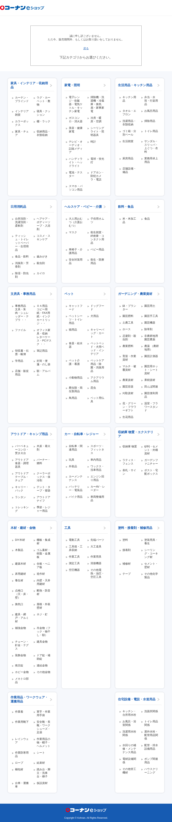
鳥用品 (73, 397)
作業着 (19, 711)
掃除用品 (149, 120)
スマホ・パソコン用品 (75, 187)
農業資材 (127, 379)
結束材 (41, 762)
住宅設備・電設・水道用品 (136, 699)
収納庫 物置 (129, 446)
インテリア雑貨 (22, 113)
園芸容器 (127, 386)
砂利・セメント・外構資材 (151, 450)
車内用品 (95, 459)
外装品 (73, 466)
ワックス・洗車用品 (97, 468)
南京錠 (19, 665)
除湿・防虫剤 (22, 275)
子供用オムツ (97, 220)
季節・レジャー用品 (43, 509)
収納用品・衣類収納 (43, 133)
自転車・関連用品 (75, 447)
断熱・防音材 (43, 592)
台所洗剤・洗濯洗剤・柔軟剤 (22, 222)
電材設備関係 (129, 760)
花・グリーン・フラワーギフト (129, 407)
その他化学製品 (151, 575)
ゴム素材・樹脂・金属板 (43, 553)
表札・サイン (129, 472)
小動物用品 (75, 377)
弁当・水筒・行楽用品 (151, 101)
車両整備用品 (97, 498)
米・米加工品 (129, 220)
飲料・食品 (126, 206)
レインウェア (22, 740)
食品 (147, 218)
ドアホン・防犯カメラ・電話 (97, 176)
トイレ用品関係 (151, 723)
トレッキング (22, 509)
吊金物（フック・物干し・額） (43, 631)
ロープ (19, 762)
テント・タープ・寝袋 (43, 488)
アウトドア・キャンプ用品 (29, 434)
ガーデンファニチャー (151, 461)
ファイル (20, 330)
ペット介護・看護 (74, 362)
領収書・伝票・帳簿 (22, 352)
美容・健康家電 (75, 129)
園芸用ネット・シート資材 (151, 370)
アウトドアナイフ (43, 499)
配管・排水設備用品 (151, 747)
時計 (93, 141)
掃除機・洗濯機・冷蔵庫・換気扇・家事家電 (97, 104)
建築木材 (20, 563)
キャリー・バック (22, 488)
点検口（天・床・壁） (22, 594)
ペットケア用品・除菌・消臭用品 (97, 365)
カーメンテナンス (75, 478)
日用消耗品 (18, 206)
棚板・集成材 (43, 541)
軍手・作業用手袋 (43, 713)
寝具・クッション (43, 113)
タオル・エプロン (129, 112)
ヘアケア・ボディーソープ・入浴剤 (43, 224)
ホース (126, 329)
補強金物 (20, 628)
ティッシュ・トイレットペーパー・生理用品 (22, 242)
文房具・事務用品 (23, 293)
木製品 (19, 550)
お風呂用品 (151, 110)
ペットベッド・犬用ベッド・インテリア (97, 348)
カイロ (41, 273)
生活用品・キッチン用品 (135, 85)
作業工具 (74, 556)
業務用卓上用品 (151, 160)
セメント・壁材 (151, 565)
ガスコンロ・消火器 (75, 119)
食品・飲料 (22, 256)
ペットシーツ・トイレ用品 (75, 319)
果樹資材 (149, 379)
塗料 (125, 539)
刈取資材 (127, 393)
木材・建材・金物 (23, 527)
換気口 (19, 604)
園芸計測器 (151, 356)
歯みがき (42, 256)
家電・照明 (72, 85)
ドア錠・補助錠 (43, 657)
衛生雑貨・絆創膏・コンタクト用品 (97, 237)
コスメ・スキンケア (43, 237)
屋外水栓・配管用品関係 (151, 735)
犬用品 (94, 315)
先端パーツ (97, 539)
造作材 (41, 573)
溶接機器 (95, 563)
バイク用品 (75, 496)
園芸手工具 (151, 315)
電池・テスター (75, 174)
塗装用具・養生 (151, 541)
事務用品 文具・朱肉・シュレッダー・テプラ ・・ (22, 312)
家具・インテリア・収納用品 (29, 85)
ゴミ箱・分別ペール (129, 132)
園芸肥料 (127, 315)
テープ (126, 573)
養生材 (19, 580)
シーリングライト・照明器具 (97, 131)
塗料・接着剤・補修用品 (135, 527)
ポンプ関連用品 (151, 760)
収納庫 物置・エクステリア (135, 434)
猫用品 (73, 329)
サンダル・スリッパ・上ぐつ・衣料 (151, 146)
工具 (67, 527)
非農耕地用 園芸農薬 (152, 337)
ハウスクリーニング (151, 770)
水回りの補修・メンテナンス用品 (129, 749)
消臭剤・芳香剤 (22, 265)
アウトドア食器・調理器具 (22, 463)
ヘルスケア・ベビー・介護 (83, 206)
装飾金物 (20, 655)
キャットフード (75, 307)
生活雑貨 (127, 141)
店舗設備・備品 (129, 170)
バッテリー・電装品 (75, 488)
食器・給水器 (75, 345)
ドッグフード (97, 307)
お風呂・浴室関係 (129, 723)
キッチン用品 (129, 99)
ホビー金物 (22, 672)
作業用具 (95, 556)
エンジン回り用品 (97, 478)
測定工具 (74, 563)
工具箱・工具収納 (75, 548)
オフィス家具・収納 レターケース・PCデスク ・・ (44, 337)
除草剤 (148, 329)
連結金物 (42, 665)
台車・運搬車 (22, 784)
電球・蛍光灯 (97, 160)
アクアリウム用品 (97, 379)
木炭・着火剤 (43, 447)
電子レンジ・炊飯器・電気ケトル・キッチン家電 (75, 104)
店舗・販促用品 (22, 372)
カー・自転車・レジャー (81, 434)
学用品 (19, 360)
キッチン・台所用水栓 (129, 713)
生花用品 (127, 417)
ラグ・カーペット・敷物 (43, 101)
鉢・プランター (129, 307)
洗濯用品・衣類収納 (129, 122)
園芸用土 (149, 305)
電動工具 (74, 539)
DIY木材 (20, 539)
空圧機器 (74, 569)
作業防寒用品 (22, 754)
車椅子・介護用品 (75, 251)
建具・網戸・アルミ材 (22, 618)
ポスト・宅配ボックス (151, 472)
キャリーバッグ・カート (97, 333)
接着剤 (126, 550)
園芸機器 (149, 322)
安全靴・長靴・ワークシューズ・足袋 (43, 727)
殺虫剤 (41, 263)
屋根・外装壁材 (43, 606)
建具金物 (42, 641)
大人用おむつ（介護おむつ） (75, 222)
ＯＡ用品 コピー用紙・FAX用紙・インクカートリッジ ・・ (43, 314)
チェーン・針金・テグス (22, 645)
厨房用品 (127, 158)
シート (41, 752)
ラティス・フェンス (129, 461)
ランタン (20, 497)
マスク (73, 232)
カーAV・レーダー (97, 488)
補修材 (126, 563)
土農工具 (127, 322)
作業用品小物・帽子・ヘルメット (43, 742)
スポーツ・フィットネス (97, 449)
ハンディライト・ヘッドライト (75, 162)
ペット (69, 293)
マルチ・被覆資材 (129, 368)
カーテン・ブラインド (22, 99)
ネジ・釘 (42, 614)
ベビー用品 (97, 249)
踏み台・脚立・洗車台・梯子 (43, 773)
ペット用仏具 (97, 399)
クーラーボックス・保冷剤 (43, 477)
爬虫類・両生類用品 (75, 389)
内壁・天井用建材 (43, 582)
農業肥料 (127, 346)
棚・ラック (43, 121)
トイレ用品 (151, 131)
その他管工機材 (129, 770)
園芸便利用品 (151, 395)
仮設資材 (42, 783)
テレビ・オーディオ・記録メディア (75, 147)
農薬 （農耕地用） (151, 347)
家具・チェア (22, 133)
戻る (86, 48)
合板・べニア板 (43, 565)
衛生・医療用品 (97, 261)
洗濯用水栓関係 (129, 733)
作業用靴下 (22, 721)
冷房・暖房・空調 (95, 119)
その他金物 (43, 672)
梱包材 (19, 769)
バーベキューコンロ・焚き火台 (22, 449)
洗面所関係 (151, 711)
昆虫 (93, 387)
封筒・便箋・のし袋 (43, 362)
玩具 (71, 459)
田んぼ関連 (151, 386)
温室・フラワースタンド (151, 407)
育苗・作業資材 (129, 358)
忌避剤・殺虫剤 (129, 337)
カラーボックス (22, 123)
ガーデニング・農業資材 (135, 293)
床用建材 (20, 573)
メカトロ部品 (22, 680)
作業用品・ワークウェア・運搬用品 (29, 699)
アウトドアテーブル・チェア (22, 477)
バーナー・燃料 (43, 461)
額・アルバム (43, 372)
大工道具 (95, 546)
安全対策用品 (75, 261)
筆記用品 (42, 350)
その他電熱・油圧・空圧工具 (97, 573)
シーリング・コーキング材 (151, 553)
